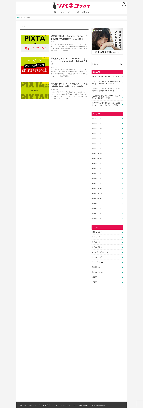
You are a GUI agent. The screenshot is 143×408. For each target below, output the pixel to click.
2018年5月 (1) (96, 218)
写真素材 (96, 267)
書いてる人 (23, 405)
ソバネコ (91, 405)
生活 (55, 12)
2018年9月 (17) (97, 203)
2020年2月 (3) (96, 143)
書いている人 (97, 272)
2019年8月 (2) (96, 168)
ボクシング (97, 257)
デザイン (70, 12)
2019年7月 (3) (96, 173)
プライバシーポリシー (100, 252)
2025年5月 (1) (96, 118)
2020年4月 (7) (96, 133)
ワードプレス (97, 262)
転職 (77, 12)
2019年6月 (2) (96, 178)
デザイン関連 (97, 247)
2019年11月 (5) (97, 153)
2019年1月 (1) (96, 183)
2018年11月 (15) (97, 193)
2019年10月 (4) (97, 158)
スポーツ (62, 12)
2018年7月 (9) (96, 213)
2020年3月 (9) (96, 138)
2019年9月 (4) (96, 163)
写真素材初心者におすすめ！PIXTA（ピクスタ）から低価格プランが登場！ (106, 97)
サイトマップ (75, 405)
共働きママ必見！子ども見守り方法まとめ (105, 76)
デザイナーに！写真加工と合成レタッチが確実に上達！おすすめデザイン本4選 (106, 90)
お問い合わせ (85, 12)
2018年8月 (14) (97, 208)
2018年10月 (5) (97, 198)
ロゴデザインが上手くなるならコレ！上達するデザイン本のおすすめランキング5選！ (106, 104)
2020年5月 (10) (97, 128)
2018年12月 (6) (97, 188)
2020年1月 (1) (96, 148)
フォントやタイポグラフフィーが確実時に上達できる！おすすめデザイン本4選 (106, 82)
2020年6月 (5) (96, 123)
